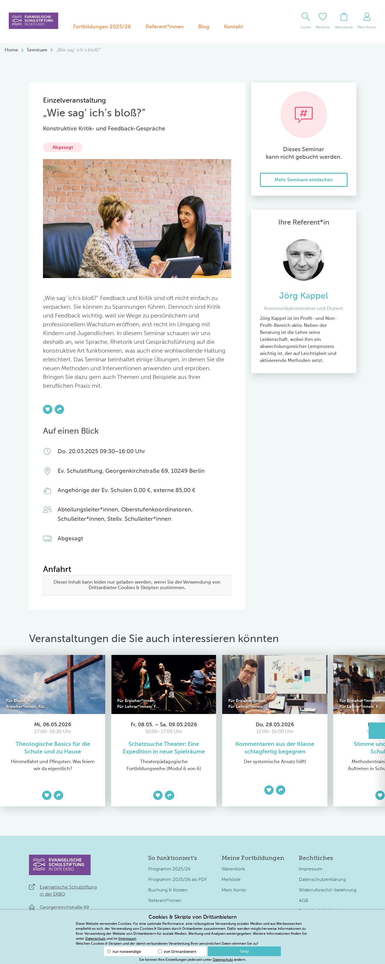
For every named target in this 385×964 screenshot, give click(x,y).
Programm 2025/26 (169, 869)
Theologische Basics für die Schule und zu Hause (52, 748)
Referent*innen (165, 27)
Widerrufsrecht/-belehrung (327, 890)
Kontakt (233, 27)
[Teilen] (59, 409)
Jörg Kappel (303, 296)
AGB (303, 901)
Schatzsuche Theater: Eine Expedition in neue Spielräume (164, 748)
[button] (377, 730)
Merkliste (231, 879)
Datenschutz (95, 939)
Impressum (310, 869)
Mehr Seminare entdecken (303, 180)
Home (11, 50)
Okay (244, 951)
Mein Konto (234, 890)
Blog (203, 27)
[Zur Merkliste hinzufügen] (47, 409)
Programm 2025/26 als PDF (177, 879)
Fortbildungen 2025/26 (102, 27)
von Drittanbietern (177, 951)
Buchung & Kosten (168, 890)
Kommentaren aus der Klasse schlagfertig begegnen (274, 748)
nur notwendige (124, 951)
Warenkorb (233, 869)
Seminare (37, 50)
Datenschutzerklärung (322, 879)
